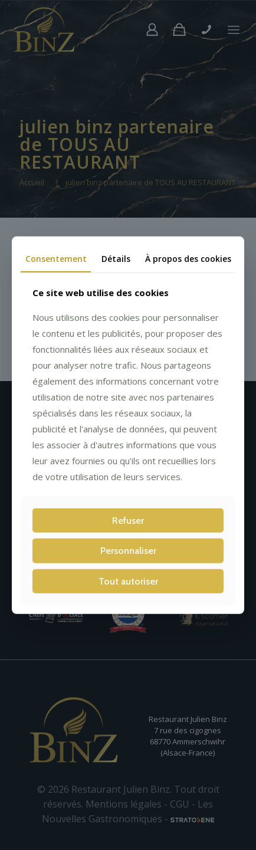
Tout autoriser (128, 580)
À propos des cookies (188, 258)
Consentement (56, 258)
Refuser (128, 520)
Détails (115, 258)
